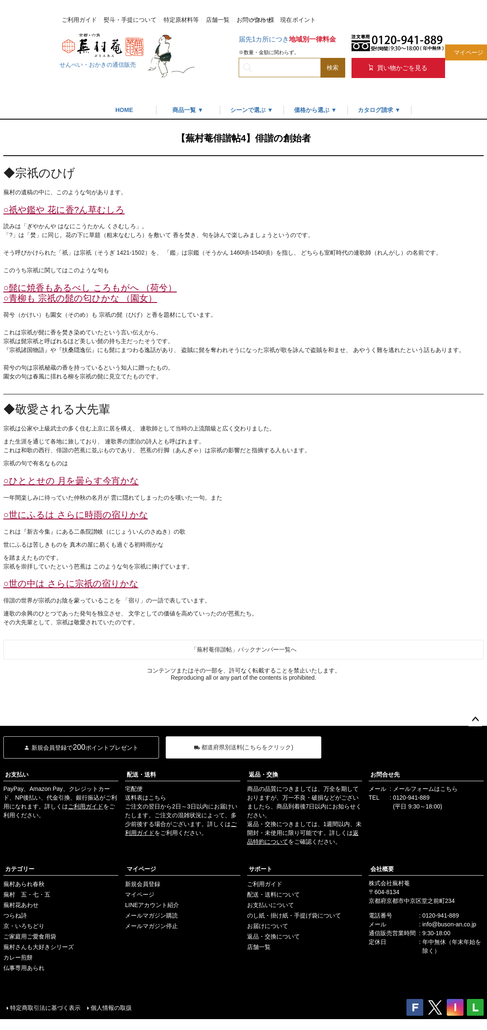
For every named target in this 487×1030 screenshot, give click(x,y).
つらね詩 (15, 915)
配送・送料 (141, 774)
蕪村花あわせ (21, 905)
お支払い (17, 774)
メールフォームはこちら (425, 788)
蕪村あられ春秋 (23, 884)
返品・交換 (263, 774)
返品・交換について (273, 936)
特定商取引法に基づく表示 (45, 1007)
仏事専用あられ (23, 968)
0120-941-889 (411, 797)
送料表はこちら (145, 797)
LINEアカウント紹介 (152, 905)
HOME (124, 110)
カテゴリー (19, 869)
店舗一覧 (217, 19)
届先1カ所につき (287, 39)
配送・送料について (273, 894)
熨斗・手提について (130, 19)
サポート (260, 869)
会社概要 (382, 869)
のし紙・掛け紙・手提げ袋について (294, 915)
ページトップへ (475, 719)
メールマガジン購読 (151, 915)
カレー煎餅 (18, 957)
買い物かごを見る (398, 67)
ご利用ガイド (79, 19)
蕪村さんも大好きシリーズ (38, 947)
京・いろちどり (23, 926)
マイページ (141, 869)
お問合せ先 (385, 774)
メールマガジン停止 (151, 926)
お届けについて (267, 926)
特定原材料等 (181, 19)
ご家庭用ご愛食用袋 (29, 936)
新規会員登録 (142, 884)
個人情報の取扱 (111, 1007)
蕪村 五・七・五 (26, 894)
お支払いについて (270, 905)
